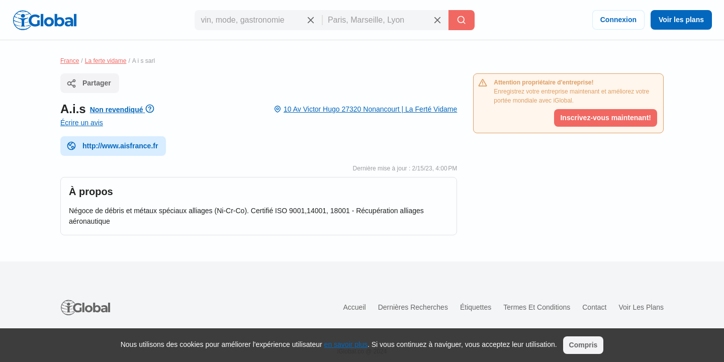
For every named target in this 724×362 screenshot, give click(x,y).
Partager (88, 83)
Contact (594, 307)
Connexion (618, 20)
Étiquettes (475, 307)
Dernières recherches (413, 307)
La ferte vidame (106, 60)
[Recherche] (461, 20)
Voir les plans (681, 20)
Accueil (354, 307)
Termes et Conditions (536, 307)
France (69, 60)
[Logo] (44, 20)
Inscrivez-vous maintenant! (605, 118)
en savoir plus (346, 344)
